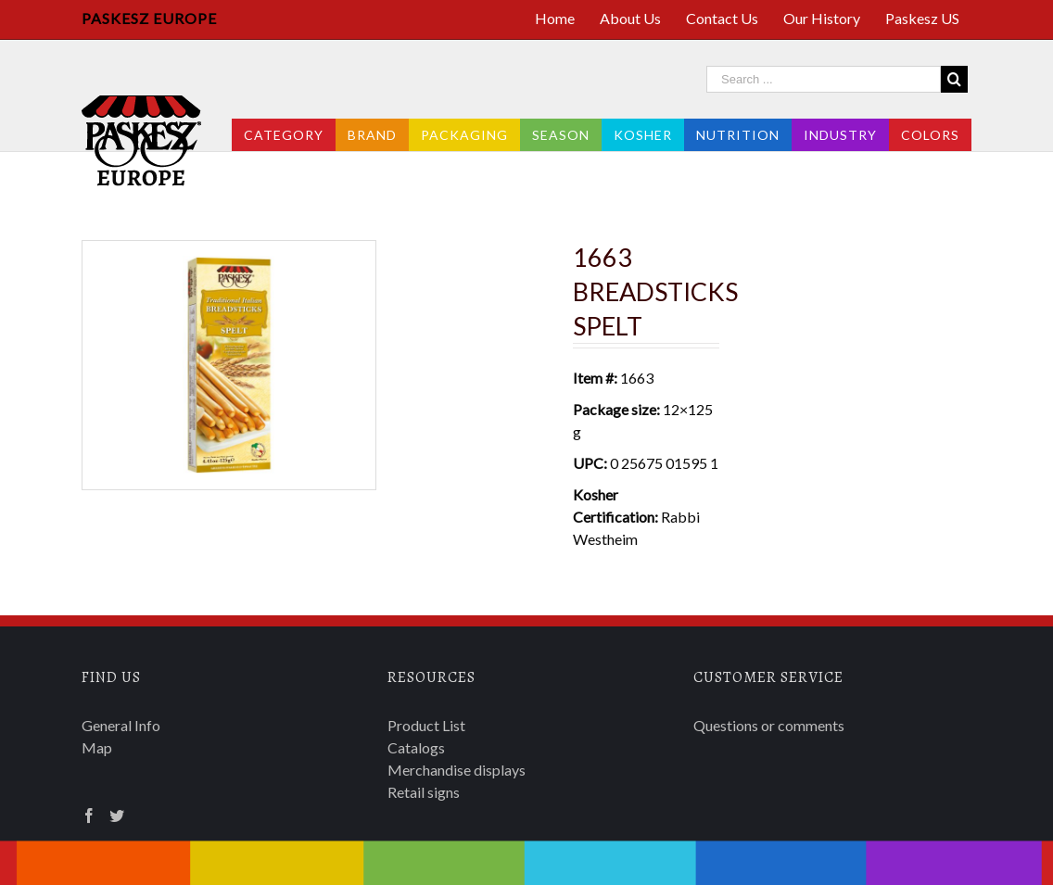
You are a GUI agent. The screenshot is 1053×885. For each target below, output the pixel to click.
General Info (121, 725)
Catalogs (416, 747)
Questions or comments (768, 725)
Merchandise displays (456, 769)
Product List (426, 725)
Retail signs (423, 792)
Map (97, 747)
